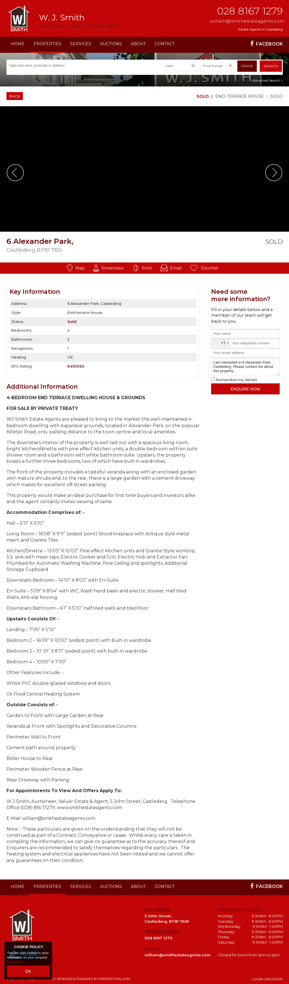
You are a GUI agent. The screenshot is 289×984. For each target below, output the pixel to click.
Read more (14, 964)
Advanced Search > (267, 79)
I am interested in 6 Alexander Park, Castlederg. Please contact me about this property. (245, 365)
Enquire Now (245, 387)
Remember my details (236, 377)
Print (147, 266)
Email (175, 266)
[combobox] (220, 341)
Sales (169, 66)
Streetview (113, 266)
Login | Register (267, 977)
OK (28, 972)
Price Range (212, 66)
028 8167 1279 (250, 11)
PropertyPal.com (114, 977)
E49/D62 (75, 364)
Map (80, 266)
